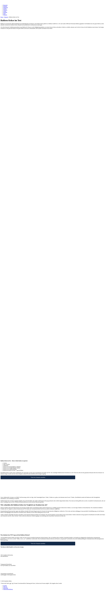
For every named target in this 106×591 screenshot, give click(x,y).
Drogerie (5, 6)
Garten (4, 11)
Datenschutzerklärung (8, 589)
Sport (4, 13)
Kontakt (5, 585)
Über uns (5, 586)
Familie (5, 8)
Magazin (5, 14)
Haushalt (5, 12)
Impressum (5, 588)
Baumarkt (5, 5)
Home (2, 17)
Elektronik (5, 7)
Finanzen (5, 10)
